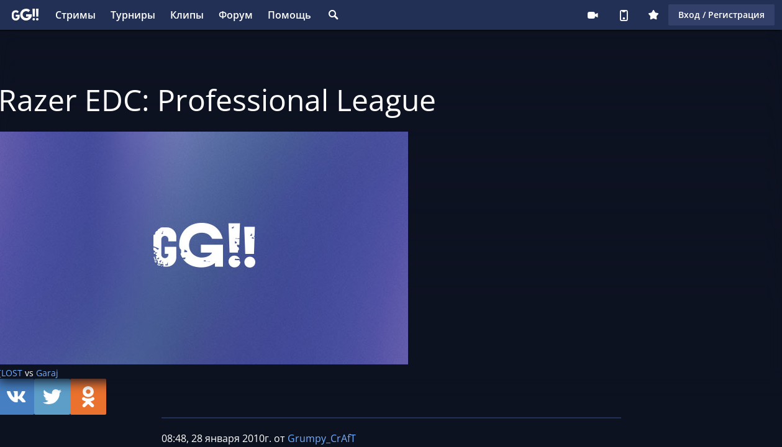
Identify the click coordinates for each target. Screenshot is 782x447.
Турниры (133, 15)
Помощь (289, 15)
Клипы (187, 15)
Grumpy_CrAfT (322, 438)
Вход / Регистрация (721, 14)
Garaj (47, 373)
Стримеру (592, 15)
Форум (236, 15)
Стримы (75, 15)
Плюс (653, 14)
